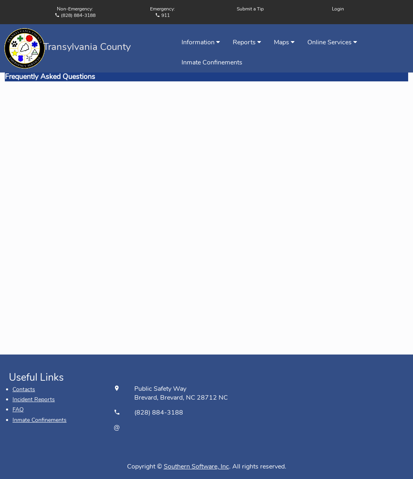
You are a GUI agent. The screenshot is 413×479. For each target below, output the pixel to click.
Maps (284, 42)
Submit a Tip (250, 9)
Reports (247, 42)
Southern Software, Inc (196, 466)
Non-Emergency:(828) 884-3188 (75, 12)
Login (338, 9)
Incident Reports (34, 399)
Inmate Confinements (211, 62)
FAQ (18, 409)
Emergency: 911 (162, 12)
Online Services (332, 42)
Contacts (24, 389)
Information (200, 42)
